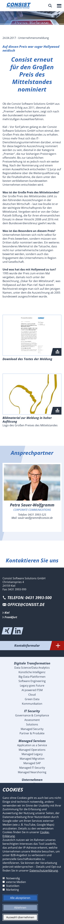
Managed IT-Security (32, 767)
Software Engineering (32, 681)
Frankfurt (11, 617)
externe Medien (16, 882)
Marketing (12, 889)
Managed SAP (32, 763)
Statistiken (12, 886)
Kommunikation (32, 703)
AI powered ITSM (32, 690)
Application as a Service (32, 745)
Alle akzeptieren (20, 898)
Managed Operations (32, 750)
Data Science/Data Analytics (32, 667)
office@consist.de (25, 604)
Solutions (32, 724)
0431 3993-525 (37, 514)
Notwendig (13, 878)
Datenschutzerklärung (43, 870)
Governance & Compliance (32, 715)
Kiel (7, 612)
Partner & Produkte (32, 733)
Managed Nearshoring (32, 772)
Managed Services (32, 741)
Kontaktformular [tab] (39, 645)
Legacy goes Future (32, 685)
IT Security (32, 711)
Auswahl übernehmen (20, 917)
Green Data (32, 699)
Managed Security (32, 729)
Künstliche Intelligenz (32, 672)
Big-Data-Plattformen (32, 677)
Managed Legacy (32, 754)
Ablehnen (20, 907)
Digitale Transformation (32, 663)
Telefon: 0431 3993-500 (29, 597)
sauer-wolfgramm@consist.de (35, 518)
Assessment (32, 720)
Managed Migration (32, 758)
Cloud (32, 694)
